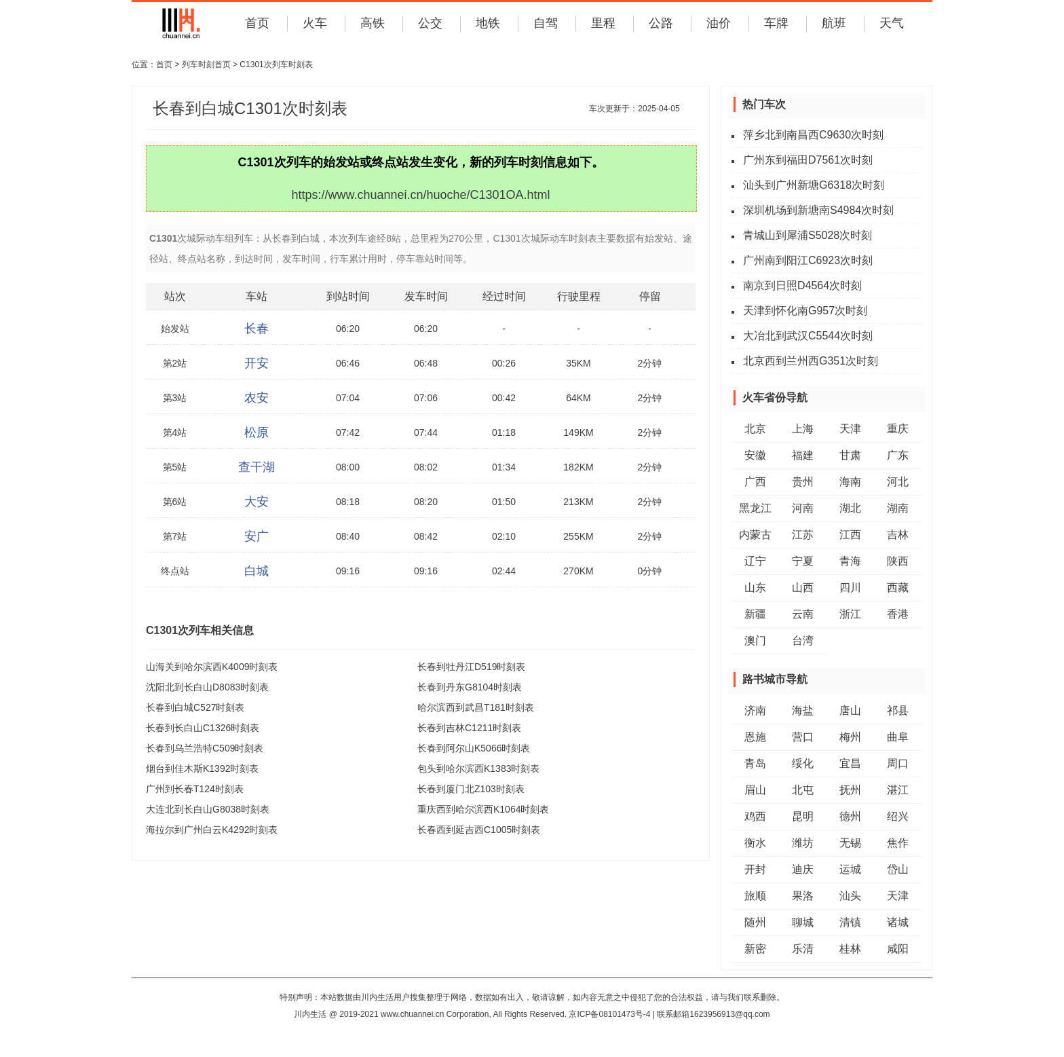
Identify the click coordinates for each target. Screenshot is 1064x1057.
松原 (256, 432)
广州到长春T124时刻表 (195, 788)
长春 (256, 328)
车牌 (776, 23)
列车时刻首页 (206, 64)
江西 (850, 534)
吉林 (898, 534)
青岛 (755, 763)
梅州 (850, 737)
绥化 (803, 763)
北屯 (803, 790)
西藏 (898, 587)
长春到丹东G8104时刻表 (469, 687)
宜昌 (850, 763)
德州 (850, 816)
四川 (850, 587)
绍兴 (898, 816)
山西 (803, 587)
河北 (898, 481)
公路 (661, 23)
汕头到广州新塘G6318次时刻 (813, 185)
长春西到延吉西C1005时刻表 (478, 829)
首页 (257, 23)
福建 (803, 455)
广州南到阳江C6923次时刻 (808, 260)
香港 (898, 614)
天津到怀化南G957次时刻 (805, 310)
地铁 (488, 23)
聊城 (803, 922)
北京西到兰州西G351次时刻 (810, 361)
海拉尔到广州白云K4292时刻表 (212, 829)
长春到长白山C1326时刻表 (202, 727)
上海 (803, 428)
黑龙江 (755, 508)
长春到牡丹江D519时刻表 (471, 666)
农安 (256, 398)
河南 (803, 508)
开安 (256, 363)
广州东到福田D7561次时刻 (808, 160)
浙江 (850, 614)
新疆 (755, 614)
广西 (755, 481)
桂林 (850, 948)
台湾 (803, 640)
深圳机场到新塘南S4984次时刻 (818, 210)
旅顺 (755, 896)
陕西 (898, 561)
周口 (898, 763)
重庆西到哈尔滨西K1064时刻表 (483, 809)
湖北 (850, 508)
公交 (430, 23)
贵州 (803, 481)
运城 (850, 869)
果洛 (803, 896)
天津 (850, 428)
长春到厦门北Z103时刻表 (471, 788)
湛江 (898, 790)
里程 (603, 23)
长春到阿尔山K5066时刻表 (473, 748)
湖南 (898, 508)
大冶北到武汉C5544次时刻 (808, 335)
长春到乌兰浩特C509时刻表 (204, 748)
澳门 (755, 640)
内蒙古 (755, 534)
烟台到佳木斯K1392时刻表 (202, 768)
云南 (803, 614)
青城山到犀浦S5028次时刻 (807, 235)
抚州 (850, 790)
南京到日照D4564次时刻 (802, 285)
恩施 (755, 737)
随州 (755, 922)
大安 (256, 501)
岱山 (898, 869)
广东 (898, 455)
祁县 (898, 710)
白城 (256, 571)
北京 (755, 428)
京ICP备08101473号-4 (609, 1014)
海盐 (803, 710)
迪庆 (803, 869)
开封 (755, 869)
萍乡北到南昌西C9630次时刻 (813, 135)
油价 (718, 23)
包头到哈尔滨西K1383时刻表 (478, 768)
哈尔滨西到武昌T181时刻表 (475, 707)
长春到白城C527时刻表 (195, 707)
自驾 (545, 23)
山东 (755, 587)
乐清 (803, 948)
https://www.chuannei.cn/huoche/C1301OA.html (420, 195)
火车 (315, 23)
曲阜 (898, 737)
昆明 (803, 816)
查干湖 (256, 467)
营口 (803, 737)
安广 (256, 536)
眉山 (755, 790)
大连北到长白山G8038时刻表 (207, 809)
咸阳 (898, 948)
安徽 (755, 455)
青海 (850, 561)
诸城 (898, 922)
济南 (755, 710)
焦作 (898, 843)
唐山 (850, 710)
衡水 (755, 843)
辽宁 (755, 561)
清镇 (850, 922)
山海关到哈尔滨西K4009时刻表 (212, 666)
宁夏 (803, 561)
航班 (834, 23)
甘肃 (850, 455)
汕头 (850, 896)
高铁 (372, 23)
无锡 (850, 843)
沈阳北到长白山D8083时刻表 (207, 687)
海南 (850, 481)
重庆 (898, 428)
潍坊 (803, 843)
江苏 (803, 534)
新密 (755, 948)
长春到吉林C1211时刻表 (469, 727)
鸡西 (755, 816)
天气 (891, 23)
